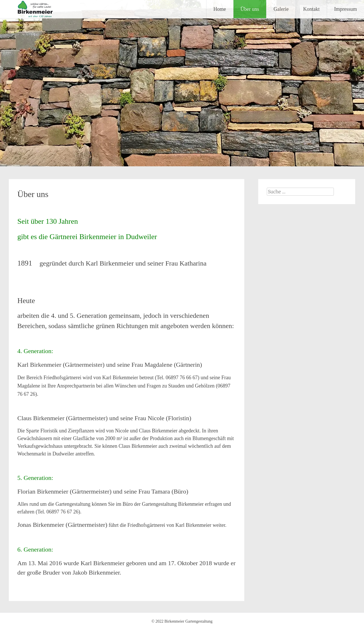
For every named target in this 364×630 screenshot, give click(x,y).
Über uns (250, 9)
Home (220, 9)
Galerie (281, 9)
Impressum (345, 9)
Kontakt (311, 9)
